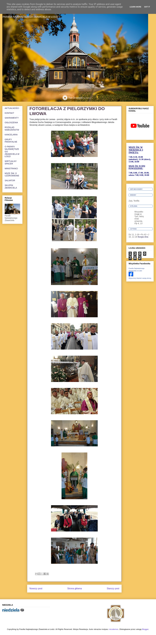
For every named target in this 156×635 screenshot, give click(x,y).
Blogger (145, 629)
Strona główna (74, 588)
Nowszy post (35, 588)
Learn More (135, 7)
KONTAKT (9, 113)
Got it (147, 7)
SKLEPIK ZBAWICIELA (11, 186)
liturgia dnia (143, 237)
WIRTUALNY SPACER (11, 162)
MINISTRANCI (11, 168)
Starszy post (113, 588)
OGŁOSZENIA (11, 122)
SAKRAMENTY (12, 118)
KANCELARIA (11, 134)
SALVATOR (10, 180)
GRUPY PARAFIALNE (11, 140)
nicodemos (113, 629)
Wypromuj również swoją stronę (140, 278)
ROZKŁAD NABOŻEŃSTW (12, 128)
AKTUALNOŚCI (12, 108)
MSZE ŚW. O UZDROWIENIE (12, 174)
